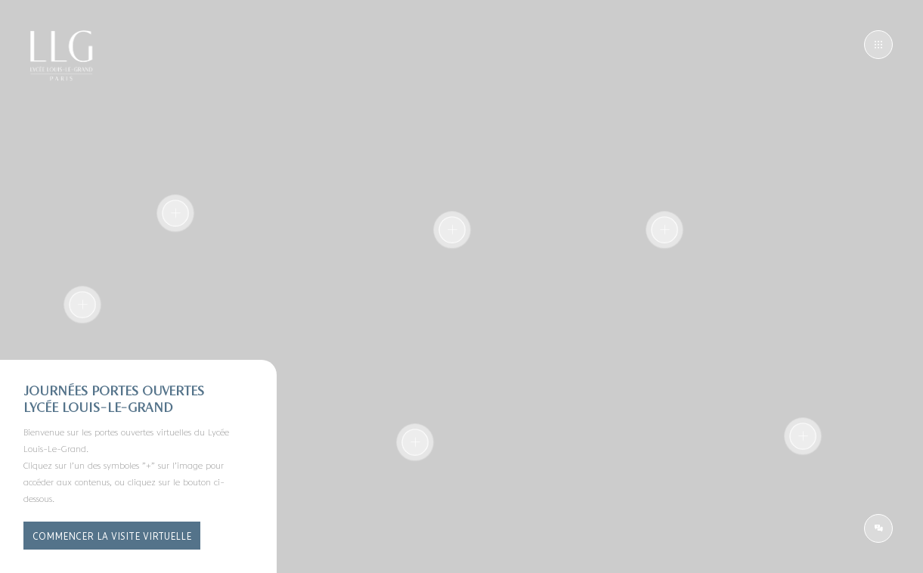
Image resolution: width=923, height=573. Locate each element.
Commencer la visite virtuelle (112, 536)
